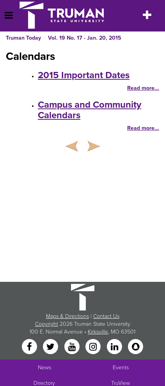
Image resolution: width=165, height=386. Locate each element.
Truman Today (23, 38)
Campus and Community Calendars (89, 110)
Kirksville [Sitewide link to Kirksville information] (98, 331)
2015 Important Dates (84, 75)
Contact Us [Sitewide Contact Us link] (106, 316)
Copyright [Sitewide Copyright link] (46, 324)
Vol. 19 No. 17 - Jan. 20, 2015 (84, 38)
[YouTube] (72, 347)
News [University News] (44, 367)
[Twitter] (51, 347)
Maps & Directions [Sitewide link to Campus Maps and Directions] (67, 316)
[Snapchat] (135, 347)
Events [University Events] (121, 367)
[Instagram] (94, 347)
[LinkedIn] (115, 347)
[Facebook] (30, 347)
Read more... (143, 88)
